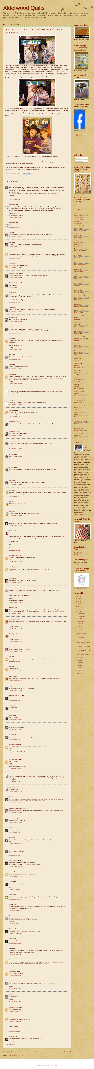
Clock (75, 262)
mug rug (76, 340)
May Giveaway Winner (83, 654)
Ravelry (76, 554)
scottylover (12, 981)
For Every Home (13, 1007)
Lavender (76, 333)
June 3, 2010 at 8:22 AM (15, 462)
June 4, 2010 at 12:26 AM (15, 754)
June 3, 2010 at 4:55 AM (15, 333)
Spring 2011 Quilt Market (83, 646)
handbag (76, 304)
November (80, 616)
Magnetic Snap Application (81, 338)
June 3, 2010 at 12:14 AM (15, 246)
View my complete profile (80, 514)
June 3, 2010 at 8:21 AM (15, 449)
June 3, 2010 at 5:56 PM (15, 661)
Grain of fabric (78, 299)
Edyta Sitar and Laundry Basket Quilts (83, 643)
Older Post (67, 1052)
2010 (77, 611)
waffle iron (77, 426)
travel (75, 416)
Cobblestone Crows (79, 264)
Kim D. (11, 725)
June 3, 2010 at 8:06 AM (15, 416)
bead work (77, 244)
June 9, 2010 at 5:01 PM (15, 876)
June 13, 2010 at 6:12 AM (15, 910)
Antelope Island (78, 226)
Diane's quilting (13, 860)
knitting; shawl (78, 331)
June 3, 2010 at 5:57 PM (15, 671)
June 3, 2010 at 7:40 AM (15, 405)
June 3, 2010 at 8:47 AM (15, 525)
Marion (11, 530)
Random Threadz (78, 367)
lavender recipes (78, 336)
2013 (77, 604)
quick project (77, 352)
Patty (10, 480)
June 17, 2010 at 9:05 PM (16, 1011)
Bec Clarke (12, 796)
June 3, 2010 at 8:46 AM (15, 506)
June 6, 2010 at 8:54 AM (15, 822)
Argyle (76, 233)
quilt (75, 354)
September (81, 621)
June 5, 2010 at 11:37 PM (16, 803)
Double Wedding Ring (80, 267)
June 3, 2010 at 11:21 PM (16, 739)
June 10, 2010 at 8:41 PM (16, 889)
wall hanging (77, 428)
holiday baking (78, 315)
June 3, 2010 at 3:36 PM (15, 651)
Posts (77, 158)
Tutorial (76, 419)
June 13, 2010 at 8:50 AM (15, 933)
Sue (10, 232)
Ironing (76, 319)
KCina (11, 338)
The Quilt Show (13, 75)
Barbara (11, 929)
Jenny (11, 578)
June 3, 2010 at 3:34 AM (15, 277)
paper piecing (77, 347)
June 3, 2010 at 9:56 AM (15, 573)
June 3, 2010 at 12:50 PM (16, 614)
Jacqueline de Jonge (79, 322)
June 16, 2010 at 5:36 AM (15, 966)
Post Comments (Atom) (16, 1055)
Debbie (11, 676)
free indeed (12, 774)
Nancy (11, 354)
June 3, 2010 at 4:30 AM (15, 302)
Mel (10, 915)
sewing (76, 381)
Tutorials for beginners (80, 421)
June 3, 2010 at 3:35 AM (15, 287)
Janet (10, 705)
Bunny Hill (77, 257)
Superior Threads (78, 398)
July (79, 626)
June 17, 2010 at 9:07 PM (16, 1031)
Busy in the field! (81, 633)
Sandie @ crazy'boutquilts (16, 808)
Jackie (11, 252)
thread (76, 407)
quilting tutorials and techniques (79, 357)
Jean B (11, 881)
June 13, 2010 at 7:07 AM (15, 923)
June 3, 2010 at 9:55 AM (15, 561)
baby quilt (76, 240)
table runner (77, 402)
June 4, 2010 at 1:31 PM (15, 781)
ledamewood (12, 960)
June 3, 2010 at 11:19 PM (16, 729)
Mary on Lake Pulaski (15, 686)
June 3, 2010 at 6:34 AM (15, 383)
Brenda (11, 441)
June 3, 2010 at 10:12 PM (16, 719)
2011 (77, 609)
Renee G (11, 410)
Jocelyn (11, 307)
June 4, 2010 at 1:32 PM (15, 791)
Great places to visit (79, 302)
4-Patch (76, 205)
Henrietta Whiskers (79, 310)
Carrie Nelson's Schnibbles (81, 636)
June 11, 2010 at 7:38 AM (15, 899)
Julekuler (76, 324)
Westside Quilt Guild (79, 430)
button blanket (78, 260)
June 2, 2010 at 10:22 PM (16, 199)
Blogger (55, 1065)
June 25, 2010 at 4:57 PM (16, 1041)
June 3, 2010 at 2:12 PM (15, 628)
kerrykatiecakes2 (14, 744)
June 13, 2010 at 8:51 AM (15, 943)
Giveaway (11, 176)
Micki (10, 837)
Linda (10, 327)
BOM (75, 253)
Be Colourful (77, 242)
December (80, 613)
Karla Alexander (78, 326)
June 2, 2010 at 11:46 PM (16, 217)
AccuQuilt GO (78, 217)
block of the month (79, 250)
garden (76, 285)
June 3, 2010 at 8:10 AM (15, 426)
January (80, 667)
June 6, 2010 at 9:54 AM (15, 832)
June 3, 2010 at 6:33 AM (15, 359)
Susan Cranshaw (78, 400)
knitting (76, 329)
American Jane (78, 223)
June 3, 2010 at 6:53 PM (15, 690)
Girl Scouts (77, 288)
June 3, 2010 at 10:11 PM (16, 710)
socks (75, 393)
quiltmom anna (13, 185)
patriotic (76, 350)
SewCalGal (12, 204)
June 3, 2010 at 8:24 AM (15, 475)
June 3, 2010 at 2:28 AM (15, 258)
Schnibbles (77, 377)
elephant (76, 269)
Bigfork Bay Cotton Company (82, 247)
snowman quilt (78, 391)
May (79, 657)
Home (37, 1052)
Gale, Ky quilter (13, 619)
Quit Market (77, 363)
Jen (10, 389)
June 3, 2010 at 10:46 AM (15, 582)
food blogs (77, 281)
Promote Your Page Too (79, 130)
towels (76, 414)
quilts (75, 360)
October (80, 618)
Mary (10, 948)
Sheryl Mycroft (78, 388)
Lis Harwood (12, 827)
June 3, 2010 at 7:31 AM (15, 395)
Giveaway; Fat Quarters (80, 297)
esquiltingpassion (14, 555)
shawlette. (77, 386)
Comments (79, 161)
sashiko (76, 372)
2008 (77, 673)
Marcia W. (12, 607)
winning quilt (77, 433)
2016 (77, 596)
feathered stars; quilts (80, 276)
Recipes (76, 370)
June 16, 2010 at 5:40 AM (15, 975)
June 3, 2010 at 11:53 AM (15, 602)
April (79, 660)
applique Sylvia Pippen (80, 230)
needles (76, 345)
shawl (75, 384)
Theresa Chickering (79, 405)
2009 (77, 671)
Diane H (11, 292)
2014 (77, 601)
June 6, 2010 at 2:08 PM (15, 843)
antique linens (78, 228)
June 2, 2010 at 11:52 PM (16, 237)
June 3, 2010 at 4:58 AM (15, 349)
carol (10, 871)
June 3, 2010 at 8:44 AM (15, 496)
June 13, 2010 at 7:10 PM (16, 954)
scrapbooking (77, 379)
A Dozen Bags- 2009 (79, 215)
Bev (10, 656)
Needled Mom (13, 421)
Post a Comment (11, 1044)
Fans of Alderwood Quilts (80, 109)
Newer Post (7, 1052)
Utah (75, 423)
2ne (10, 490)
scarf (75, 374)
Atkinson (76, 235)
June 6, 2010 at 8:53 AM (15, 812)
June (79, 629)
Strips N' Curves (78, 395)
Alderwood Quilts (24, 8)
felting (75, 278)
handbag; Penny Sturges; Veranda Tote (81, 307)
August (80, 623)
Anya (10, 647)
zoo (75, 437)
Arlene (11, 521)
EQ (75, 274)
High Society (77, 312)
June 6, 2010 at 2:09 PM (15, 855)
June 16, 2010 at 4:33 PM (16, 989)
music (75, 343)
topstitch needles (78, 412)
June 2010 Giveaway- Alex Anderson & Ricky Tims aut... (84, 650)
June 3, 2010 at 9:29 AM (15, 550)
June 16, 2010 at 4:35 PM (16, 1002)
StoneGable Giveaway (83, 640)
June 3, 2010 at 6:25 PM (15, 680)
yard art (76, 435)
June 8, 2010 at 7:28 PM (15, 866)
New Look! (80, 631)
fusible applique (78, 283)
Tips (75, 409)
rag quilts (76, 365)
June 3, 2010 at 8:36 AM (15, 484)
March (79, 662)
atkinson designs (78, 237)
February (80, 665)
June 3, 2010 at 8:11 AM (15, 436)
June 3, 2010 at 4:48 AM (15, 312)
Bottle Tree (77, 255)
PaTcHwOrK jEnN (14, 273)
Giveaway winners (79, 295)
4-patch (76, 213)
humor (76, 317)
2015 (77, 598)
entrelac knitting (78, 271)
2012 (77, 606)
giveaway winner (78, 292)
